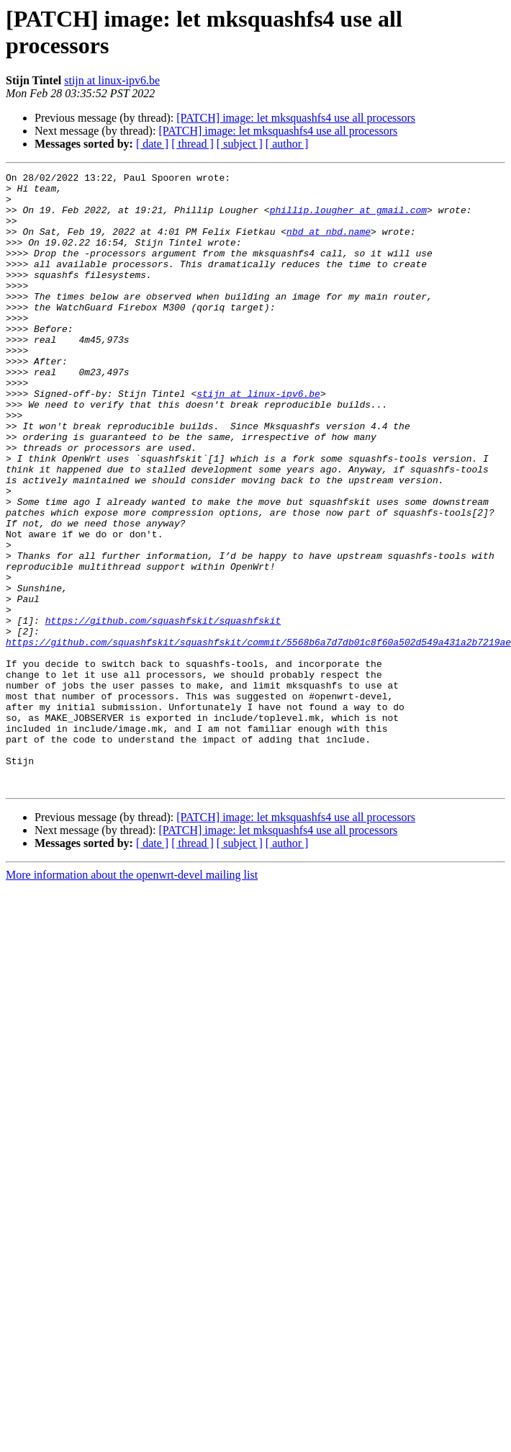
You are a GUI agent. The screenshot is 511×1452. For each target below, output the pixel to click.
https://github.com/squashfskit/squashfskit (163, 710)
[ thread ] (192, 144)
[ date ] (152, 144)
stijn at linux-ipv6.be (112, 80)
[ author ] (287, 144)
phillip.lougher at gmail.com (348, 218)
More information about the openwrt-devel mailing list (132, 998)
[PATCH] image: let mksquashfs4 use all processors (295, 118)
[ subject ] (240, 144)
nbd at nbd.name (328, 244)
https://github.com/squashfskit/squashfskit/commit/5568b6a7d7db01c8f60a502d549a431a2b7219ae (258, 736)
